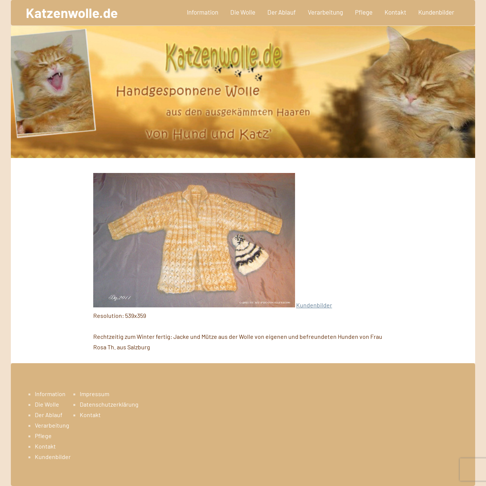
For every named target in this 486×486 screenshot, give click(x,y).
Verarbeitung (325, 12)
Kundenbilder (436, 12)
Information (202, 12)
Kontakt (395, 12)
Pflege (364, 12)
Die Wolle (242, 12)
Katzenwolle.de (72, 12)
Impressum (94, 393)
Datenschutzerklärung (109, 404)
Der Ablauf (281, 12)
